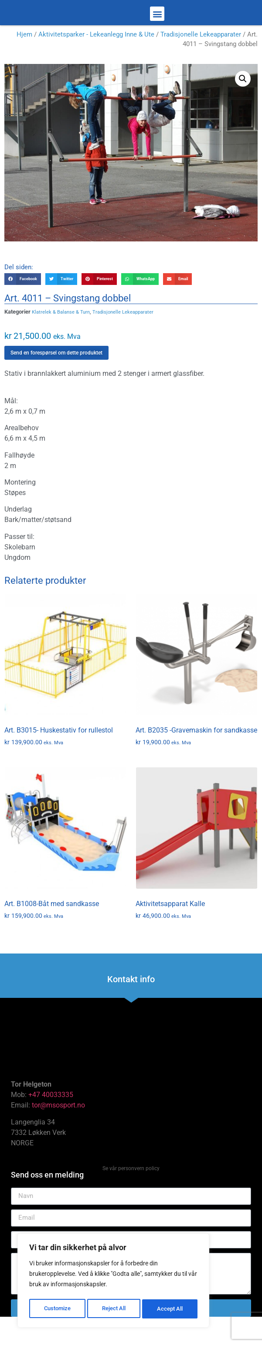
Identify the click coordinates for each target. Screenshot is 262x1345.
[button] (157, 26)
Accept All (171, 1308)
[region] (113, 1282)
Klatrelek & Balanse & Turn (61, 336)
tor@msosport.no (59, 1129)
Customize (57, 1308)
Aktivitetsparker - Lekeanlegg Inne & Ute (96, 58)
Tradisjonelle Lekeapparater (200, 58)
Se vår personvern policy (131, 1192)
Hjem (24, 58)
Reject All (114, 1308)
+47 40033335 (50, 1118)
